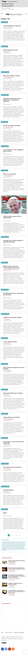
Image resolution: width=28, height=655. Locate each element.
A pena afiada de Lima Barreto (11, 417)
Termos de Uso (8, 632)
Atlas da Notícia (5, 3)
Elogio (5, 513)
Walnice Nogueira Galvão (9, 419)
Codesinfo (11, 3)
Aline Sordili (12, 585)
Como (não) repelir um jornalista (12, 467)
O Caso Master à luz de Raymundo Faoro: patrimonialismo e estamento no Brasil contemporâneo (16, 576)
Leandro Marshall (8, 370)
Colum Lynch (7, 319)
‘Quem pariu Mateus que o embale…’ (13, 393)
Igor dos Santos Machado (14, 578)
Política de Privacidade (19, 632)
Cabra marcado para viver (10, 50)
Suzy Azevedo (12, 570)
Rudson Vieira (7, 444)
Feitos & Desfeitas (4, 46)
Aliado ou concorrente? (9, 174)
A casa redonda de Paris (10, 341)
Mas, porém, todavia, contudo (11, 75)
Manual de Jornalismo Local (7, 5)
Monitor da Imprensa (5, 146)
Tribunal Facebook (8, 490)
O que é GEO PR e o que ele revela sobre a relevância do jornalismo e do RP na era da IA (16, 591)
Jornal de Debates (4, 22)
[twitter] (6, 649)
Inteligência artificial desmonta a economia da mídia (15, 584)
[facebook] (2, 649)
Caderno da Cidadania (5, 486)
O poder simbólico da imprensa (12, 25)
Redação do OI (12, 563)
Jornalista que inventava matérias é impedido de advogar (13, 241)
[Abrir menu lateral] (1, 13)
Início (2, 632)
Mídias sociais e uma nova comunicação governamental (11, 267)
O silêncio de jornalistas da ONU (12, 317)
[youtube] (9, 649)
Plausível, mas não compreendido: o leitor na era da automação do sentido (16, 568)
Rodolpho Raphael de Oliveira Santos (12, 269)
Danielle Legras (7, 343)
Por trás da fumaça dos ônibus (11, 125)
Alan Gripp (7, 491)
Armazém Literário (4, 413)
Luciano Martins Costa (9, 27)
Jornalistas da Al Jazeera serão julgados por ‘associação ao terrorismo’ (12, 100)
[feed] (13, 649)
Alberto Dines (7, 51)
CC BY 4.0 (6, 640)
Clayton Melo (12, 594)
